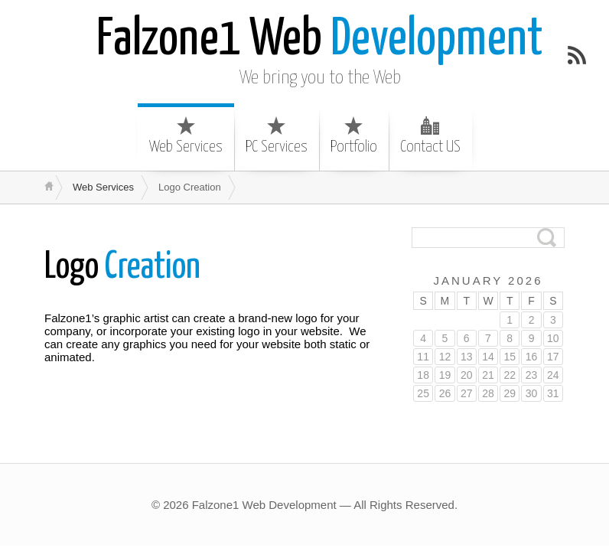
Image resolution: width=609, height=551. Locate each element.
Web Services (186, 135)
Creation (122, 267)
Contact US (430, 135)
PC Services (277, 135)
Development (319, 40)
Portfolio (354, 135)
